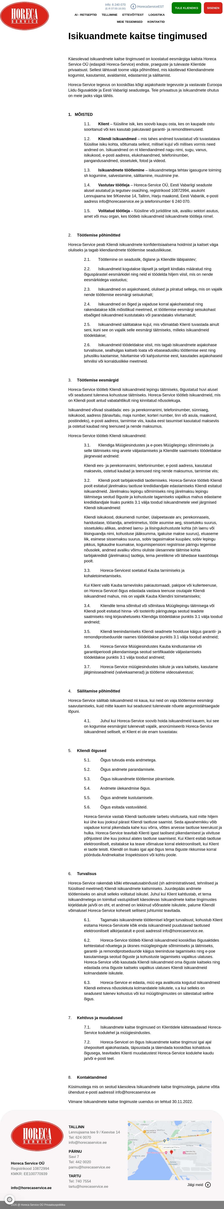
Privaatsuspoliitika (54, 1204)
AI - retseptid (86, 14)
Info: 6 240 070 (115, 6)
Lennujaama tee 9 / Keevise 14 (94, 1132)
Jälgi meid (199, 1185)
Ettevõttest (133, 14)
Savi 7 (74, 1157)
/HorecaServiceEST (147, 6)
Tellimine (109, 14)
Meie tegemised (129, 21)
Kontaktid (156, 21)
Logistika (157, 14)
